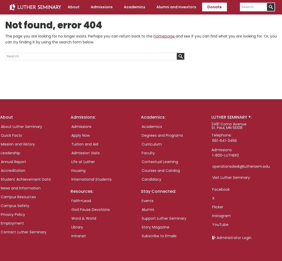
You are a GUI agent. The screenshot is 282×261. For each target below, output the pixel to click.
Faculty (148, 153)
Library (77, 227)
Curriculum (152, 144)
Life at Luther (83, 161)
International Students (91, 179)
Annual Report (13, 161)
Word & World (83, 218)
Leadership (10, 153)
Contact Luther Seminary (24, 232)
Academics (152, 126)
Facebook (221, 189)
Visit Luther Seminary (231, 177)
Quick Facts (11, 135)
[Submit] (270, 7)
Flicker (217, 207)
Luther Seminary (35, 7)
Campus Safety (15, 205)
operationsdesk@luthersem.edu (241, 166)
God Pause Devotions (90, 209)
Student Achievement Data (26, 179)
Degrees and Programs (162, 135)
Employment (12, 223)
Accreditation (13, 170)
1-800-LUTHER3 (225, 155)
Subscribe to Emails (159, 236)
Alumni (148, 209)
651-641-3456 (224, 140)
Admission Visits (85, 153)
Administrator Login (234, 237)
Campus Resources (18, 196)
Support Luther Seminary (164, 218)
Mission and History (18, 144)
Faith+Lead (81, 200)
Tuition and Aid (84, 144)
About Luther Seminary (21, 126)
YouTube (220, 224)
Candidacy (151, 179)
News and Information (21, 188)
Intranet (78, 236)
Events (148, 200)
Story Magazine (155, 227)
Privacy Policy (13, 214)
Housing (78, 170)
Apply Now (80, 135)
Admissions (81, 126)
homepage (164, 36)
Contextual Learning (160, 161)
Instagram (221, 215)
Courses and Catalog (161, 170)
